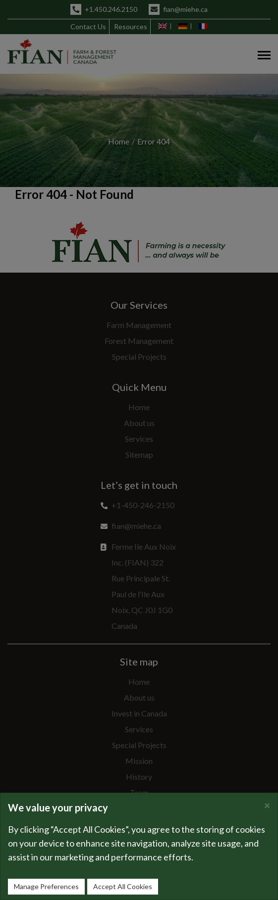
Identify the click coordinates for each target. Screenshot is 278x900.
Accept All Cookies (122, 886)
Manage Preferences (46, 886)
